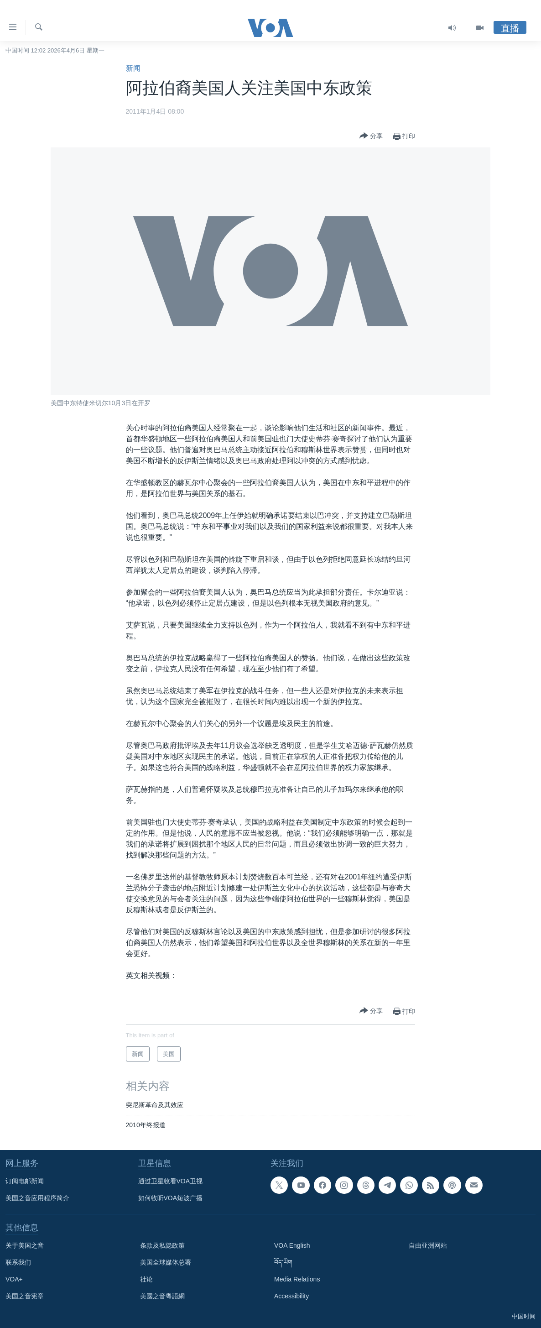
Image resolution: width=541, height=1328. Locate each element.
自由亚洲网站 (428, 1245)
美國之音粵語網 (162, 1296)
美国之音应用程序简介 (37, 1198)
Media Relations (297, 1279)
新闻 (133, 68)
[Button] (371, 136)
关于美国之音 (24, 1245)
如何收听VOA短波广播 (170, 1198)
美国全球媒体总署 (165, 1262)
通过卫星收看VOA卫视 (170, 1181)
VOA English (292, 1245)
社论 (146, 1279)
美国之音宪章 (24, 1296)
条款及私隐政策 (162, 1245)
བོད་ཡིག (283, 1262)
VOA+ (14, 1279)
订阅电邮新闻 (24, 1181)
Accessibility (291, 1296)
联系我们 (18, 1262)
